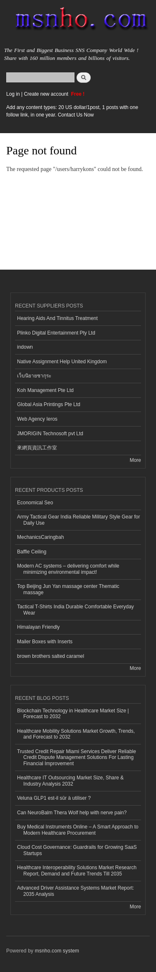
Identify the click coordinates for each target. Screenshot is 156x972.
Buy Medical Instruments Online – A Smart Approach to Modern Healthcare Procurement (78, 830)
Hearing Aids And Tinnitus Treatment (57, 318)
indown (25, 347)
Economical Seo (35, 503)
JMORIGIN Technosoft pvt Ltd (50, 433)
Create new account (46, 94)
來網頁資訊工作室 (37, 448)
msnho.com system (57, 951)
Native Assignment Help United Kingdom (62, 361)
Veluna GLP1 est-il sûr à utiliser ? (54, 798)
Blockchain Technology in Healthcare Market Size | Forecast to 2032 (73, 713)
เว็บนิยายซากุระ (34, 376)
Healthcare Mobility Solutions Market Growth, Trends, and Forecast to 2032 (76, 734)
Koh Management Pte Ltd (45, 390)
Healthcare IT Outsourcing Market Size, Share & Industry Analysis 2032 (70, 780)
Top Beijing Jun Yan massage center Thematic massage (68, 589)
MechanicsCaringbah (40, 537)
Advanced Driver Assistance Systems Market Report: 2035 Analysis (75, 891)
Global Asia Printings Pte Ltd (48, 404)
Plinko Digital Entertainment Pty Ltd (56, 333)
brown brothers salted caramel (50, 656)
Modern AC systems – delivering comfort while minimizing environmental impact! (68, 569)
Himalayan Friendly (38, 627)
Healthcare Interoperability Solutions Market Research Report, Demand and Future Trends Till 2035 (76, 870)
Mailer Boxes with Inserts (44, 642)
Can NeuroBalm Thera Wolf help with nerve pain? (71, 813)
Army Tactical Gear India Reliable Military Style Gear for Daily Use (78, 520)
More (135, 460)
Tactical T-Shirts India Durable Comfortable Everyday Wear (75, 609)
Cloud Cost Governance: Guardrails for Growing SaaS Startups (77, 850)
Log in (13, 94)
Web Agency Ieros (37, 419)
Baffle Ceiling (31, 552)
